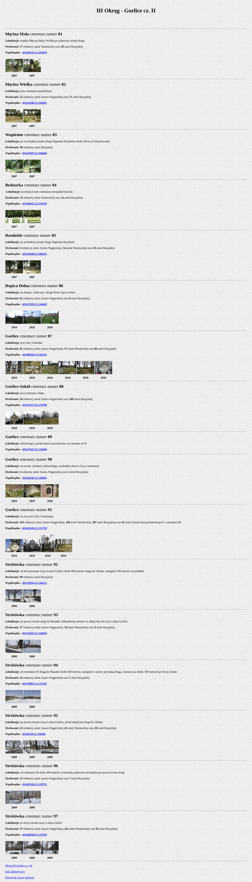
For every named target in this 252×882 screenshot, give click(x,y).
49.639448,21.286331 (34, 253)
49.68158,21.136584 (34, 734)
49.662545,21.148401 (34, 477)
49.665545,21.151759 (34, 528)
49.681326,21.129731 (34, 784)
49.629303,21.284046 (34, 153)
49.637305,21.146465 (34, 304)
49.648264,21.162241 (34, 354)
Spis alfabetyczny (15, 871)
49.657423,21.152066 (34, 449)
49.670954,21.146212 (34, 582)
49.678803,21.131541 (34, 683)
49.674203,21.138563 (34, 633)
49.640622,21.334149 (34, 203)
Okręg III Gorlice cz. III (18, 865)
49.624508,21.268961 (34, 102)
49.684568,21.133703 (34, 834)
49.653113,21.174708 (34, 404)
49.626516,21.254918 (34, 52)
